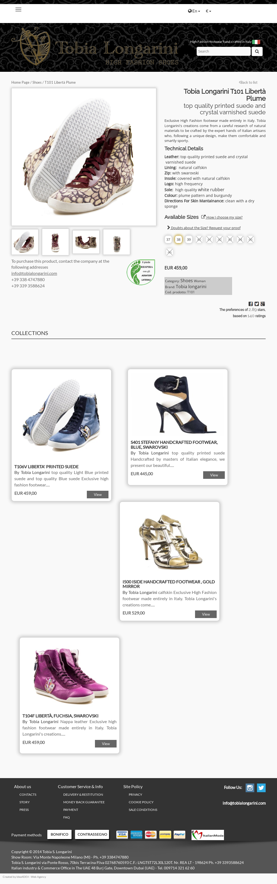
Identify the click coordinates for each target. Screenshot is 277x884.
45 (250, 239)
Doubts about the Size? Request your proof (203, 227)
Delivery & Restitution (83, 794)
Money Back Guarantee (84, 802)
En (194, 10)
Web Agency (38, 876)
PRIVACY (135, 794)
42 (220, 239)
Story (24, 802)
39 (189, 239)
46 (170, 252)
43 (230, 239)
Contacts (27, 794)
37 (168, 239)
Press (24, 810)
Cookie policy (141, 802)
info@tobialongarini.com (34, 273)
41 (209, 239)
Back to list (248, 82)
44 (240, 239)
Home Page (20, 82)
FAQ (66, 817)
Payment (70, 810)
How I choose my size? (222, 217)
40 (199, 239)
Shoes (37, 82)
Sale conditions (143, 810)
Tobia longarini (191, 287)
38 (178, 239)
